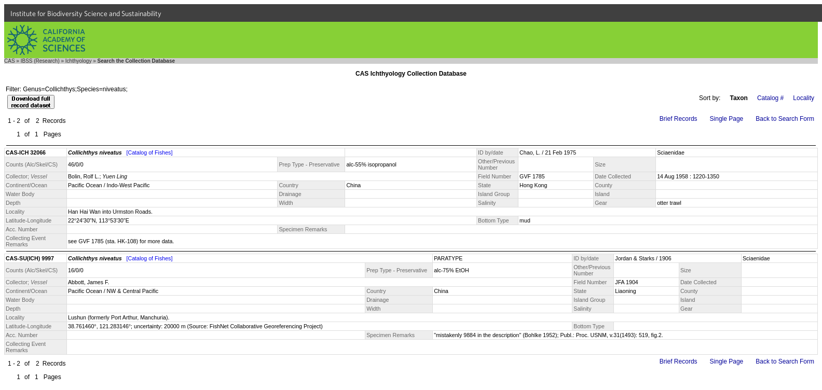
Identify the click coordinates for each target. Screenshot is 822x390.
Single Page (727, 118)
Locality (803, 98)
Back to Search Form (785, 118)
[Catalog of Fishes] (150, 152)
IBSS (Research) (40, 61)
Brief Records (678, 118)
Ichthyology (78, 61)
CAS (9, 61)
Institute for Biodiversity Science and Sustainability (85, 13)
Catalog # (770, 98)
